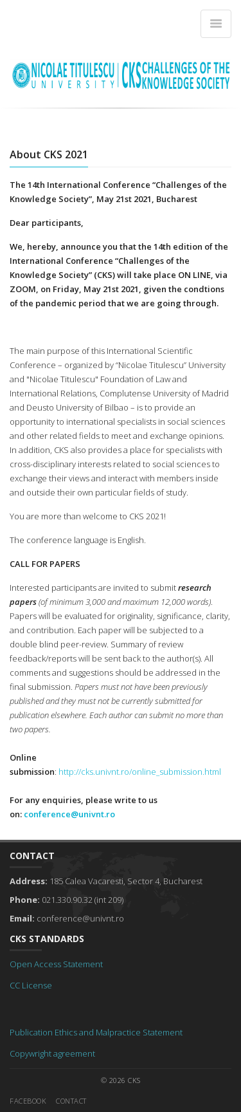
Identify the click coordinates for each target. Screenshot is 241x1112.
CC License (31, 985)
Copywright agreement (52, 1053)
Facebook (28, 1101)
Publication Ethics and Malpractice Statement (96, 1032)
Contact (71, 1101)
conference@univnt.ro (69, 814)
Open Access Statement (56, 964)
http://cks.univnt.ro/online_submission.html (139, 771)
